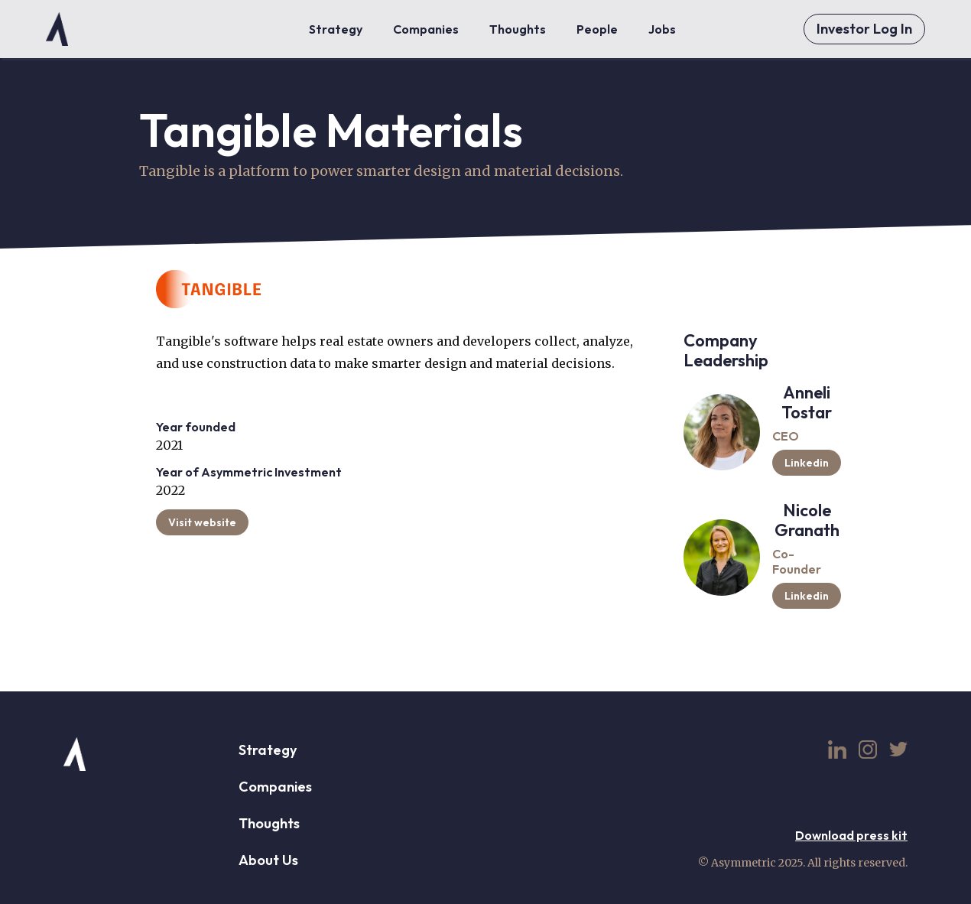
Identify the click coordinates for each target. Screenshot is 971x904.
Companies (275, 786)
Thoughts (269, 823)
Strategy (268, 750)
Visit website (202, 522)
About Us (268, 860)
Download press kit (851, 835)
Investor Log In (864, 28)
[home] (57, 29)
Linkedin (806, 463)
